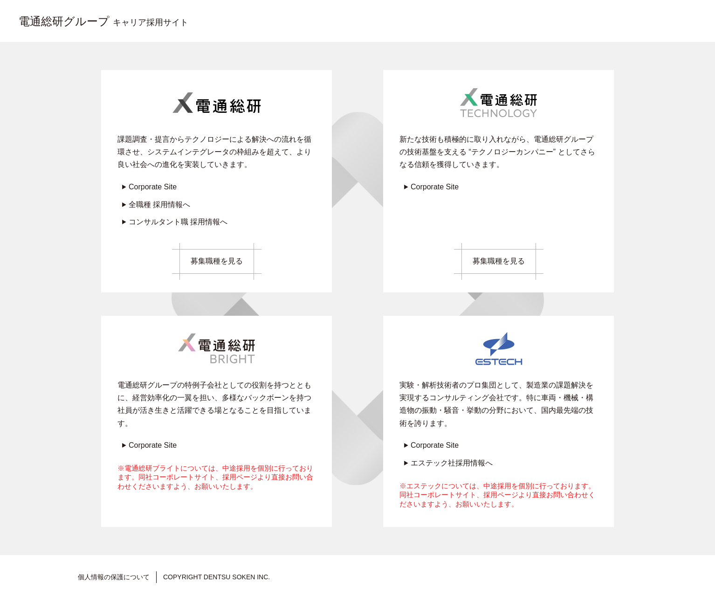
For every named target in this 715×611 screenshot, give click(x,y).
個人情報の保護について (114, 577)
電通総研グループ (103, 21)
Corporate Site (153, 187)
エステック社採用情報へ (452, 463)
